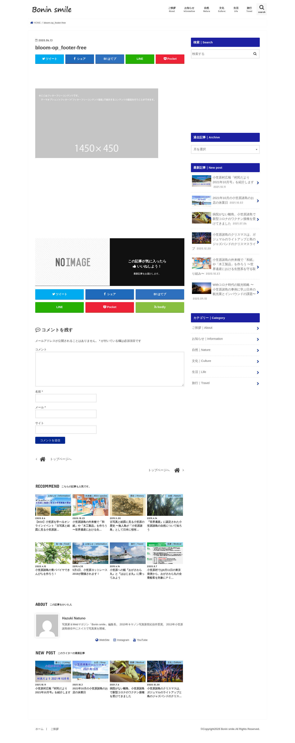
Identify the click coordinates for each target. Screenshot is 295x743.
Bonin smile (228, 730)
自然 (206, 9)
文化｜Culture (201, 357)
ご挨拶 (172, 9)
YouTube (142, 641)
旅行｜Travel (200, 379)
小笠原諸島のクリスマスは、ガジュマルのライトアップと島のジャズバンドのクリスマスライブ (224, 240)
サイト (39, 424)
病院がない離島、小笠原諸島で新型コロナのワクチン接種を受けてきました (224, 218)
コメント (41, 350)
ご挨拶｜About (202, 325)
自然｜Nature (201, 346)
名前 (39, 392)
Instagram (123, 641)
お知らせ (189, 9)
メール (40, 408)
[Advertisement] (110, 74)
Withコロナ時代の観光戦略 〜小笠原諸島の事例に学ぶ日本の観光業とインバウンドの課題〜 (224, 289)
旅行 (249, 9)
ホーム (39, 729)
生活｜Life (199, 368)
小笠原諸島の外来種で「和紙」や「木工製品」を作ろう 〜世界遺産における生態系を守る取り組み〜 (224, 265)
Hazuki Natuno (73, 619)
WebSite (104, 641)
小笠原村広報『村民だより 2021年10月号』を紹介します (222, 182)
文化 (221, 9)
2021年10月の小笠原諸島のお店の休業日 (222, 201)
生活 (236, 9)
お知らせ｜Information (207, 336)
